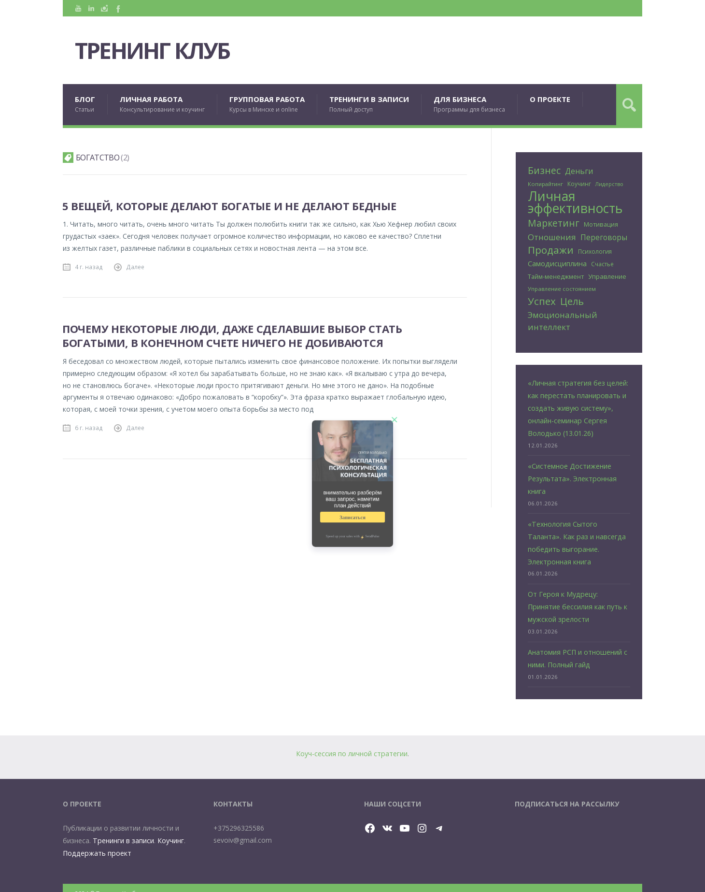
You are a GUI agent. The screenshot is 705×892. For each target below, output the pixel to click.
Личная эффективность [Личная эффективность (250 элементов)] (575, 202)
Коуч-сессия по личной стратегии (352, 743)
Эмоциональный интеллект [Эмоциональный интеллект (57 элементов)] (562, 318)
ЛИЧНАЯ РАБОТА (162, 104)
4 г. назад (89, 267)
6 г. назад (89, 428)
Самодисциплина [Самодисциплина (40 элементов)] (557, 262)
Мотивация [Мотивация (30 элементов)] (601, 224)
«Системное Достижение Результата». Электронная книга (572, 472)
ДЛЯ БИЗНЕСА (469, 104)
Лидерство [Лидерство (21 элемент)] (609, 184)
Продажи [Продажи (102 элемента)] (551, 249)
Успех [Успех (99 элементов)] (542, 299)
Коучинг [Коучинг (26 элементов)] (579, 184)
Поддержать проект (96, 841)
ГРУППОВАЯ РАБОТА (267, 104)
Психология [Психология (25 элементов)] (595, 250)
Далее (135, 267)
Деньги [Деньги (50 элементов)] (579, 171)
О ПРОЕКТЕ (550, 99)
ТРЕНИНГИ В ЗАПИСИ (369, 104)
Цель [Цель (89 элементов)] (572, 299)
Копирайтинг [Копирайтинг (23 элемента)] (545, 183)
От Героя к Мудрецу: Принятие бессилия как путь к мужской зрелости (579, 598)
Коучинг (169, 829)
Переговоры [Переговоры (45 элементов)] (603, 236)
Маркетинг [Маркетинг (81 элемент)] (553, 223)
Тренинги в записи (123, 829)
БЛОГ (85, 104)
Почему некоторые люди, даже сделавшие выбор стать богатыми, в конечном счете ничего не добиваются (232, 335)
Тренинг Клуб (158, 50)
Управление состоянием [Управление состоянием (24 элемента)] (562, 286)
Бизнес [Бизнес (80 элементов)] (544, 170)
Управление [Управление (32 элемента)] (607, 274)
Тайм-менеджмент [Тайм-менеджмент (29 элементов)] (556, 274)
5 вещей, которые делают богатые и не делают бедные (229, 206)
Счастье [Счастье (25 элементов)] (602, 262)
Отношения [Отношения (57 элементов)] (552, 236)
